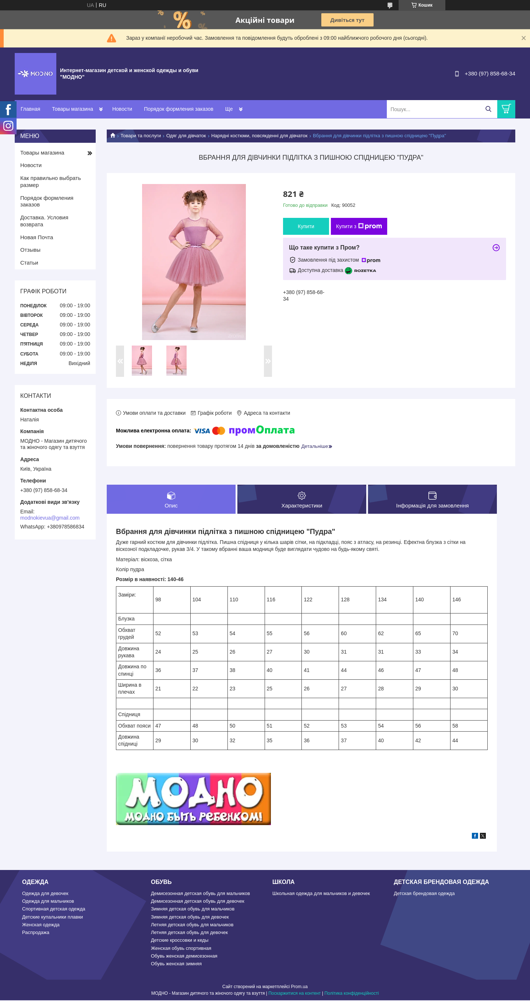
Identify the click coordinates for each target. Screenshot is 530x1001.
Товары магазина (72, 109)
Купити (306, 226)
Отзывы (30, 250)
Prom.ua (299, 987)
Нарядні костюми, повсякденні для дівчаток (259, 135)
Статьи (29, 262)
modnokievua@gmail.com (50, 518)
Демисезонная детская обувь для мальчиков (200, 894)
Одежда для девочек (45, 894)
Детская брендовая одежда (424, 894)
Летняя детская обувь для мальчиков (192, 925)
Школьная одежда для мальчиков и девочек (321, 894)
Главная (30, 109)
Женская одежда (41, 925)
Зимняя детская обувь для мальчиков (192, 909)
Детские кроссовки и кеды (179, 941)
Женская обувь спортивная (181, 949)
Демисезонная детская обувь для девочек (197, 902)
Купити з (359, 226)
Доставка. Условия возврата (44, 220)
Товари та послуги (140, 135)
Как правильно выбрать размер (50, 181)
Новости (122, 109)
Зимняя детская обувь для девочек (190, 917)
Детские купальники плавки (52, 917)
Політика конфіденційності (351, 994)
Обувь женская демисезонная (184, 956)
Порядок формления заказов (178, 109)
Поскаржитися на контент (294, 994)
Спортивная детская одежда (53, 909)
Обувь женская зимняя (176, 964)
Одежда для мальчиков (48, 902)
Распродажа (35, 933)
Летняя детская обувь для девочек (189, 933)
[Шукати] (488, 109)
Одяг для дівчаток (186, 135)
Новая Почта (36, 237)
